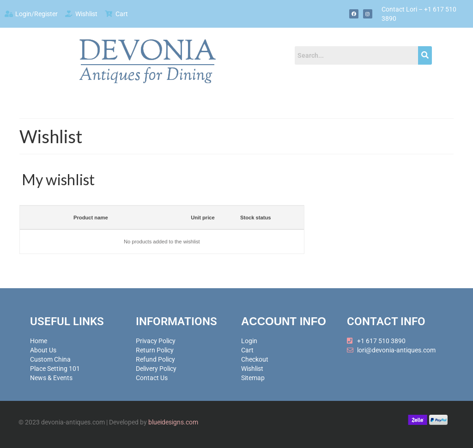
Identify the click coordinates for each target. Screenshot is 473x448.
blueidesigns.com (173, 422)
